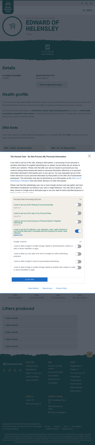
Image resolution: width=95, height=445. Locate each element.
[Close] (90, 156)
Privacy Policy (61, 288)
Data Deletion (33, 288)
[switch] (78, 204)
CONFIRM (29, 280)
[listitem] (47, 199)
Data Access (47, 288)
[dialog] (47, 222)
